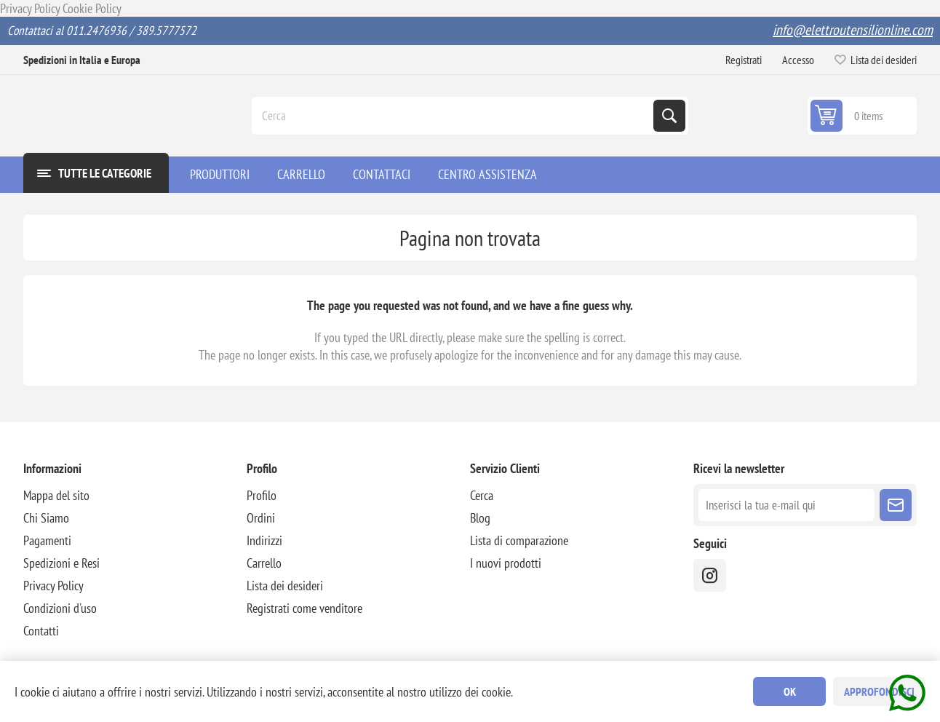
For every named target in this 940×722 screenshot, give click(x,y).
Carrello (264, 563)
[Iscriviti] (786, 505)
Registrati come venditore (304, 608)
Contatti (41, 630)
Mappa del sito (56, 495)
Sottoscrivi (896, 505)
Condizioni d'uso (60, 608)
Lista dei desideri (285, 585)
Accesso (798, 59)
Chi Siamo (46, 517)
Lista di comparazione (519, 540)
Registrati (743, 59)
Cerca (669, 116)
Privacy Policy (30, 8)
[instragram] (709, 575)
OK (790, 691)
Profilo (261, 495)
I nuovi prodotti (505, 563)
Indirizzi (264, 540)
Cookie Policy (92, 8)
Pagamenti (47, 540)
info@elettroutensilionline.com (853, 29)
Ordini (261, 517)
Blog (480, 517)
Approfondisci (879, 691)
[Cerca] (454, 116)
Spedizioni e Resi (61, 563)
